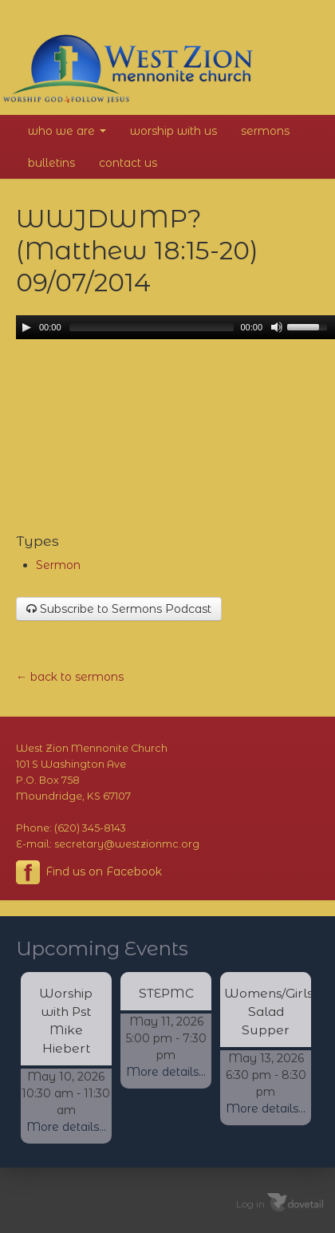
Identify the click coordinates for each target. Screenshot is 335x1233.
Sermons (265, 131)
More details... (66, 1127)
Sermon (58, 565)
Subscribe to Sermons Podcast (118, 609)
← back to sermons (70, 677)
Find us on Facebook (89, 872)
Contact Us (128, 163)
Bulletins (51, 163)
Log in (250, 1204)
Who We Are (67, 131)
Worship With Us (173, 131)
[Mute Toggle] (276, 327)
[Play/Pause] (26, 327)
